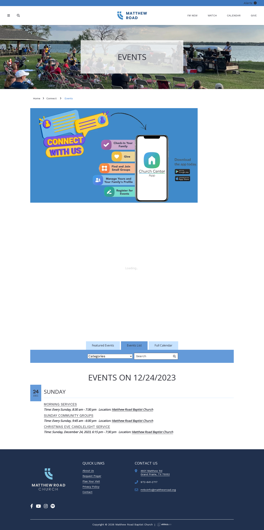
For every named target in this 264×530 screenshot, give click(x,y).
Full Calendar (163, 345)
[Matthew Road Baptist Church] (132, 15)
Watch (212, 15)
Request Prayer (91, 475)
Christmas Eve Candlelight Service (77, 427)
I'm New (192, 15)
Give (254, 15)
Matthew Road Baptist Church (132, 410)
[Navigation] (9, 15)
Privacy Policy (90, 486)
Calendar (234, 15)
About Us (88, 470)
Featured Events (103, 345)
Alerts (250, 3)
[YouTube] (38, 506)
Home (36, 98)
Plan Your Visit (91, 481)
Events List (134, 345)
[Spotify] (53, 506)
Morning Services (60, 404)
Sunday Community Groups (68, 415)
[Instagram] (46, 506)
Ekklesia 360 (164, 524)
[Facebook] (31, 506)
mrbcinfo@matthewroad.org (158, 489)
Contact (87, 491)
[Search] (19, 15)
